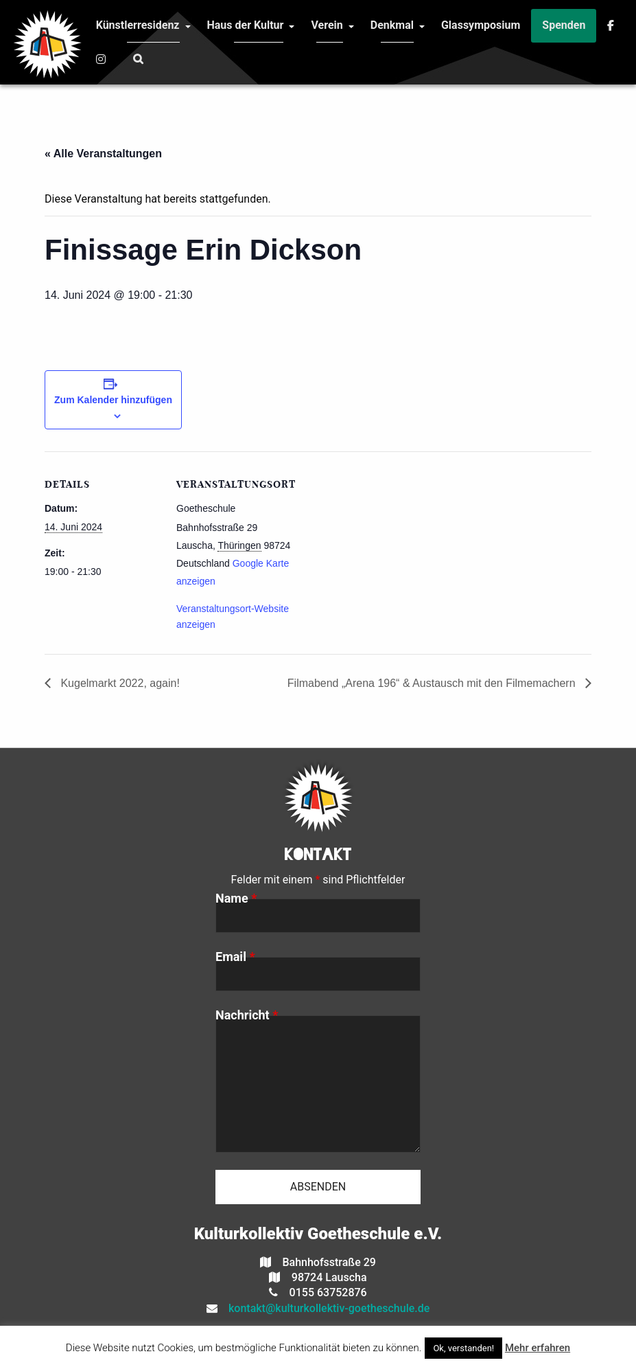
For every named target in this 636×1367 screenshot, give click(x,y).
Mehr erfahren (537, 1348)
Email (235, 957)
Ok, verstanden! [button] (463, 1348)
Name (236, 898)
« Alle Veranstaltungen (103, 153)
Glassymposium (480, 25)
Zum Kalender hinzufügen (113, 399)
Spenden (563, 25)
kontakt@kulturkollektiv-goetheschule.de (323, 1308)
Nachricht (246, 1015)
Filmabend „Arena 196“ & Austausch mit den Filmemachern (432, 683)
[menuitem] (138, 26)
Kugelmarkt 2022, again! (119, 683)
